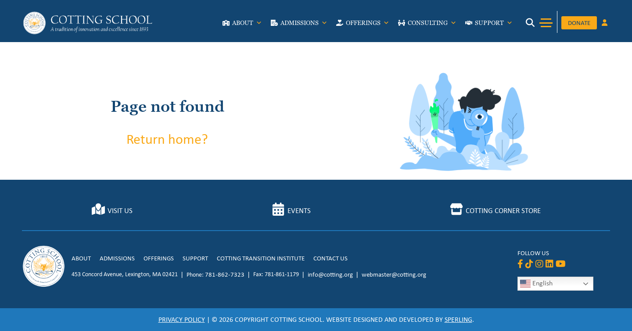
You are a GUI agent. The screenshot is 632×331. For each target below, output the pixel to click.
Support (494, 25)
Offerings (367, 25)
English (536, 283)
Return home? (167, 138)
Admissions (303, 25)
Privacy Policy (181, 319)
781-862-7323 (224, 274)
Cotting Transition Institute (261, 258)
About (247, 25)
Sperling (458, 319)
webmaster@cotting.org (394, 274)
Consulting (432, 25)
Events (299, 210)
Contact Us (330, 258)
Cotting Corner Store (503, 210)
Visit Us (120, 210)
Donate (579, 22)
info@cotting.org (330, 274)
